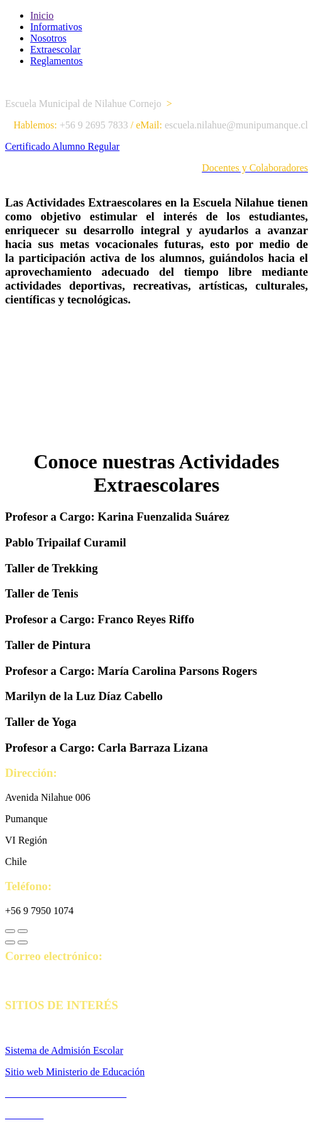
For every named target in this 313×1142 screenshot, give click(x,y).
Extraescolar (55, 49)
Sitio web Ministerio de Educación (75, 1071)
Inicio (41, 15)
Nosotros (48, 38)
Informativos (56, 26)
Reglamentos (56, 60)
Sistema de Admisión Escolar (64, 1050)
